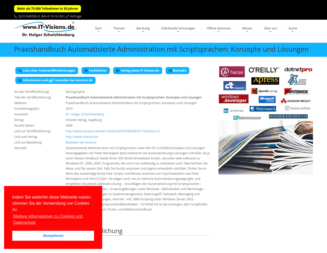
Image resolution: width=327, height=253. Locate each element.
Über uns (270, 28)
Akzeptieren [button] (53, 236)
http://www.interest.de (82, 137)
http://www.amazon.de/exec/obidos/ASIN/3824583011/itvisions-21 (113, 131)
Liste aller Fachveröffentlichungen (46, 70)
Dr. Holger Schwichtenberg (85, 114)
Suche (292, 28)
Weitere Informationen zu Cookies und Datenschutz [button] (48, 219)
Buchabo (177, 70)
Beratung (143, 28)
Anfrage (75, 16)
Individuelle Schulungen (178, 28)
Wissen (247, 28)
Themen (119, 28)
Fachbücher (96, 70)
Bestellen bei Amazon (81, 142)
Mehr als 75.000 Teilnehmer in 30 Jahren (47, 8)
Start (98, 28)
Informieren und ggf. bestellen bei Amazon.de (55, 80)
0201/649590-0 (29, 16)
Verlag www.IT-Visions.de (137, 70)
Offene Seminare (219, 28)
